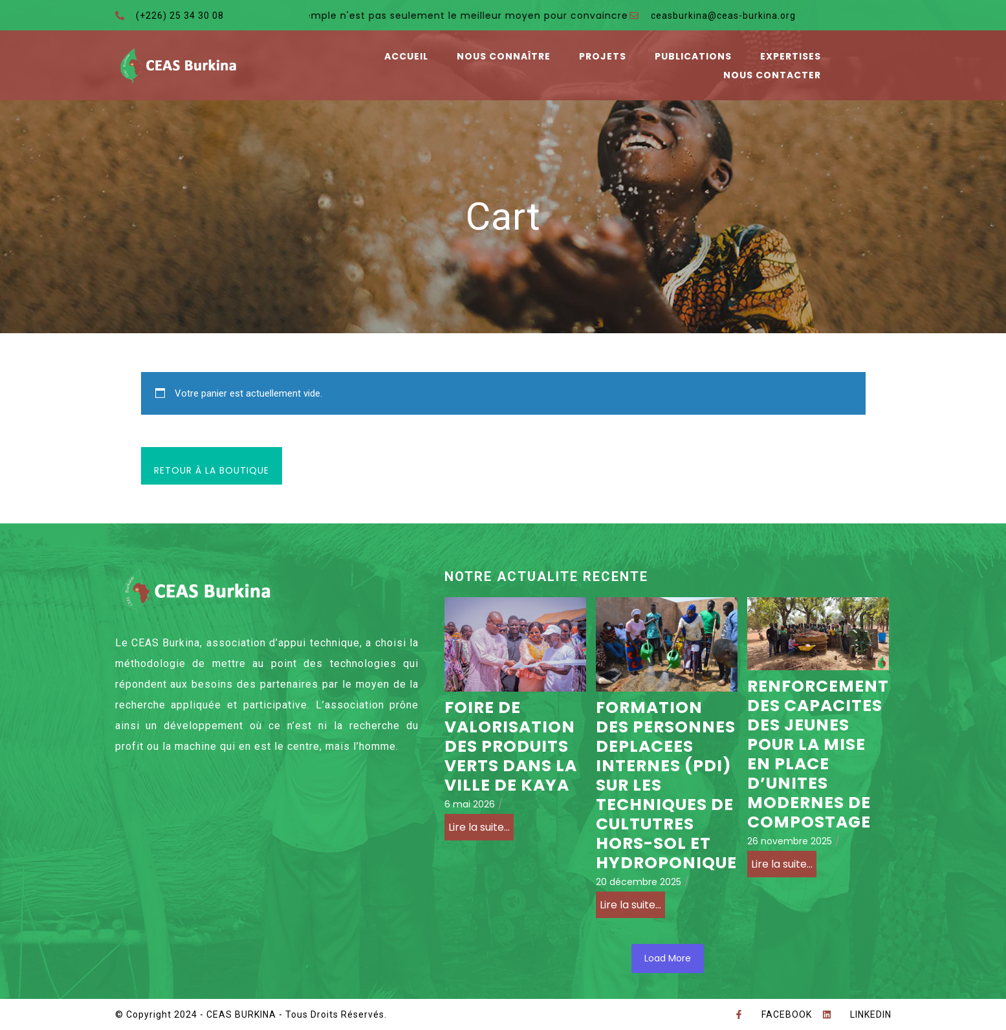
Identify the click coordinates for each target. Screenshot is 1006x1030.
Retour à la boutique (211, 470)
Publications (693, 56)
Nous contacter (772, 75)
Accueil (406, 56)
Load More (667, 958)
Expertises (790, 56)
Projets (602, 56)
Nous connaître (504, 56)
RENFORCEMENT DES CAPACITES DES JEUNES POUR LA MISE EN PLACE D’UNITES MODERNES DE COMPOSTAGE (818, 754)
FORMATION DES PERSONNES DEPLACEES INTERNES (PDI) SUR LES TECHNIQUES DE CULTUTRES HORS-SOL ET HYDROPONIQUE (666, 785)
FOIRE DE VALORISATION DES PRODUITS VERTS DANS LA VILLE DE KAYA (510, 746)
